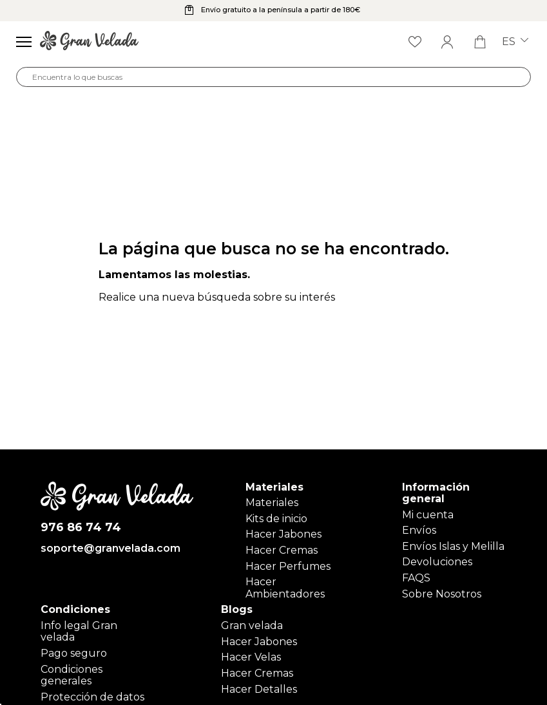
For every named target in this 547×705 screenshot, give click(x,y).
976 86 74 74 (81, 527)
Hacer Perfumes (288, 566)
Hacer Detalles (259, 689)
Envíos (419, 530)
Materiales (271, 502)
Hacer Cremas (281, 550)
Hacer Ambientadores (285, 587)
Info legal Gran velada (79, 631)
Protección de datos (92, 697)
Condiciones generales (71, 675)
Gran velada (252, 625)
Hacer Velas (251, 657)
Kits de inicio (276, 518)
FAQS (416, 578)
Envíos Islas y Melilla (453, 546)
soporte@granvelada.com (110, 548)
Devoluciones (437, 562)
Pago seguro (74, 653)
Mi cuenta (428, 515)
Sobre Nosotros (441, 594)
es (515, 42)
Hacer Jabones (283, 534)
